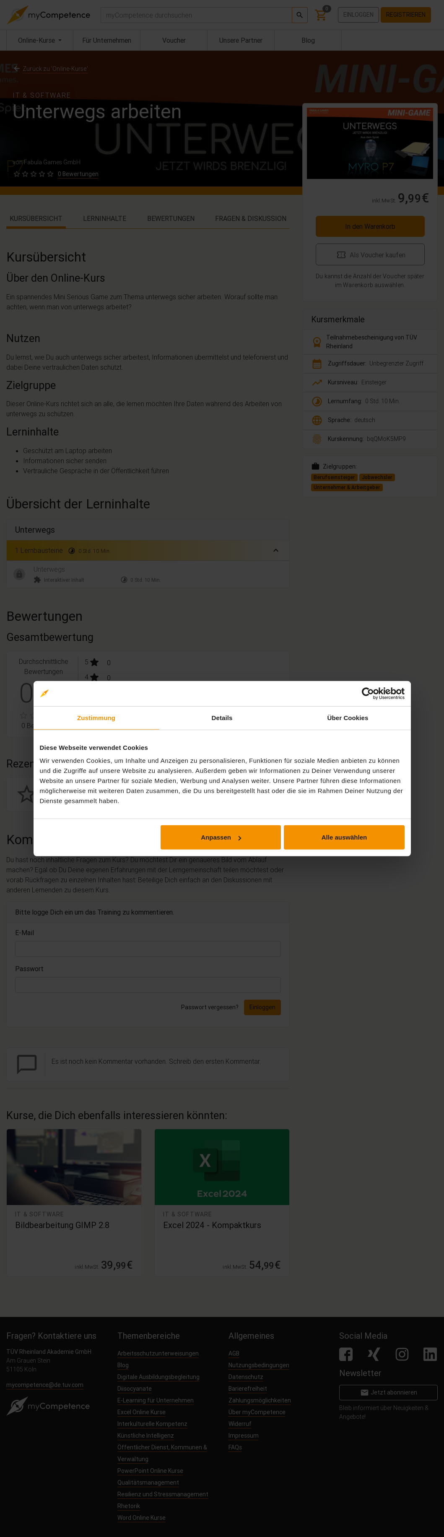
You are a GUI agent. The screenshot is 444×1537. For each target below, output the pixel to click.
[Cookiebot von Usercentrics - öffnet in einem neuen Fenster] (368, 693)
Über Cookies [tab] (348, 717)
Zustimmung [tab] (96, 717)
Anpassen (221, 837)
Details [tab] (222, 717)
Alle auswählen (344, 837)
